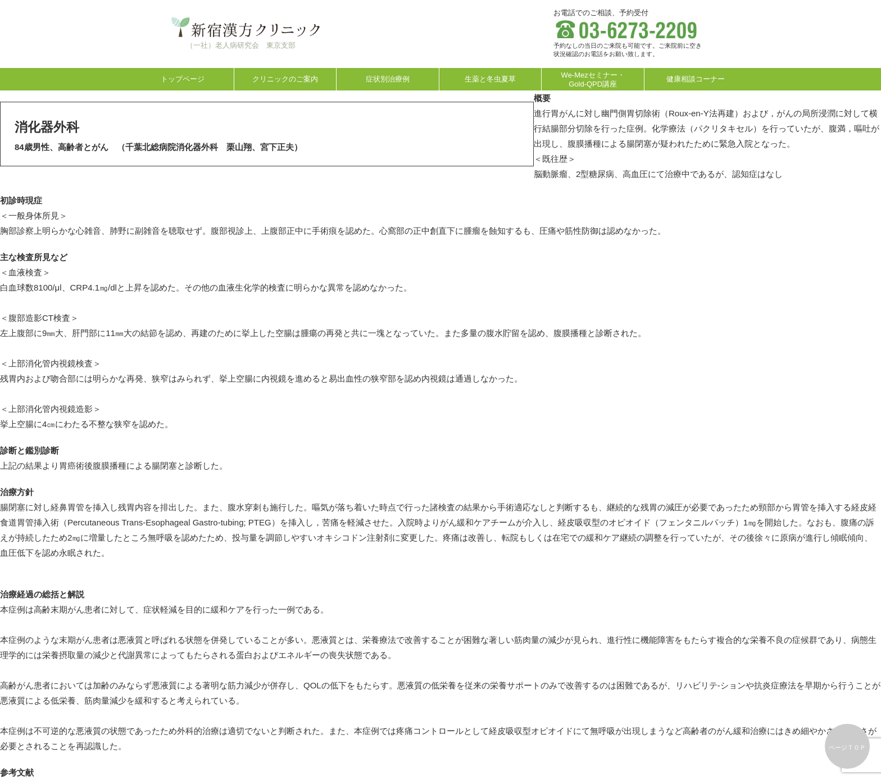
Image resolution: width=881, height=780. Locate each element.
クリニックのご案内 (285, 79)
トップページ (183, 79)
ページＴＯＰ (847, 747)
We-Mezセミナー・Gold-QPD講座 (593, 79)
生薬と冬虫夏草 (490, 79)
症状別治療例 (388, 79)
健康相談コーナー (695, 79)
